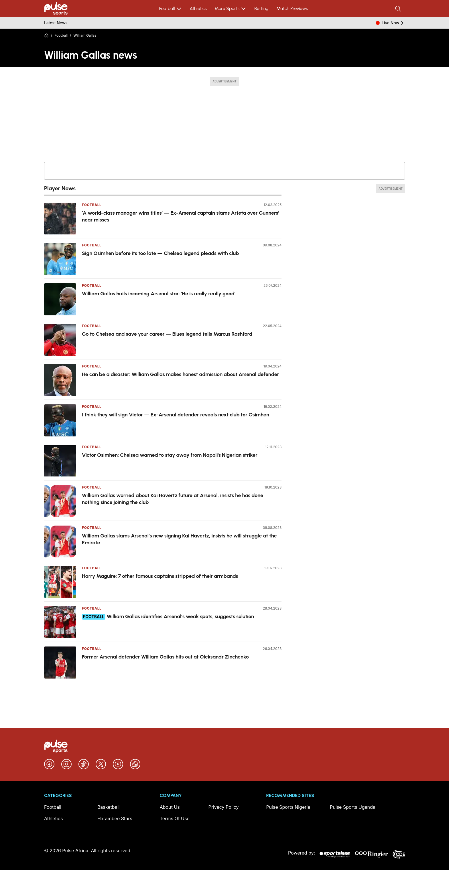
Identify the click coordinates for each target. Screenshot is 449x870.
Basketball (108, 807)
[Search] (398, 8)
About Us (170, 807)
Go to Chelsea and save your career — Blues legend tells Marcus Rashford (167, 334)
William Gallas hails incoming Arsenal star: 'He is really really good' (158, 293)
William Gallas (85, 35)
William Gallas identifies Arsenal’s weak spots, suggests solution (180, 616)
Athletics (198, 8)
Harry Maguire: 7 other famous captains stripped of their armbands (160, 576)
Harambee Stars (114, 818)
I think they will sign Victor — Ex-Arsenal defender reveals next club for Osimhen (175, 415)
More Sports (230, 8)
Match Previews (292, 8)
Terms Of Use (175, 818)
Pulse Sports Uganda (352, 807)
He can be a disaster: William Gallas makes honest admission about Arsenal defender (180, 374)
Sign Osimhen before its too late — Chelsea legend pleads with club (160, 253)
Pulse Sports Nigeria (288, 807)
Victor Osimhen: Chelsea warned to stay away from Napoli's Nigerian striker (169, 455)
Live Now (393, 23)
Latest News (56, 22)
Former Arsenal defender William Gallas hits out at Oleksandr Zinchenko (165, 657)
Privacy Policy (223, 807)
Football (170, 8)
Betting (261, 8)
